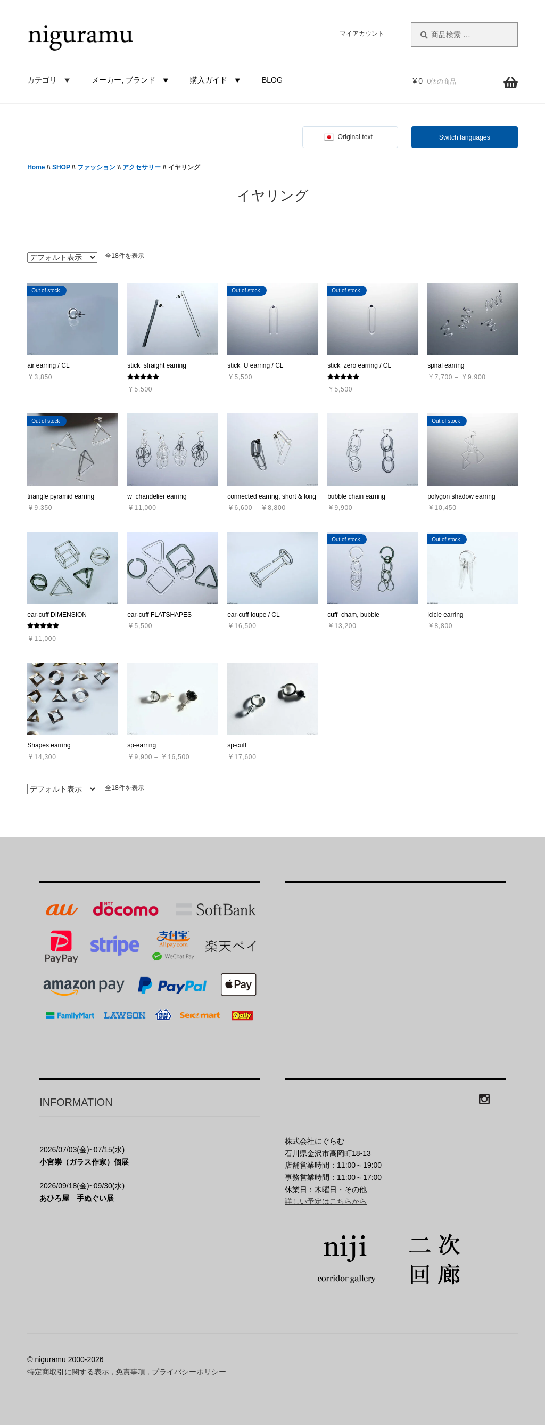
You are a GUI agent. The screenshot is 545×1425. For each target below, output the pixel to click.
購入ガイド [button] (216, 80)
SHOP (61, 167)
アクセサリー (141, 167)
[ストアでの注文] (62, 257)
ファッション (96, 167)
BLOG (272, 80)
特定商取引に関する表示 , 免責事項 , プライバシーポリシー (126, 1371)
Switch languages (464, 137)
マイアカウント (362, 33)
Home (36, 167)
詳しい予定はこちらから (326, 1201)
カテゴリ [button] (50, 80)
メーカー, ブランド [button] (131, 80)
